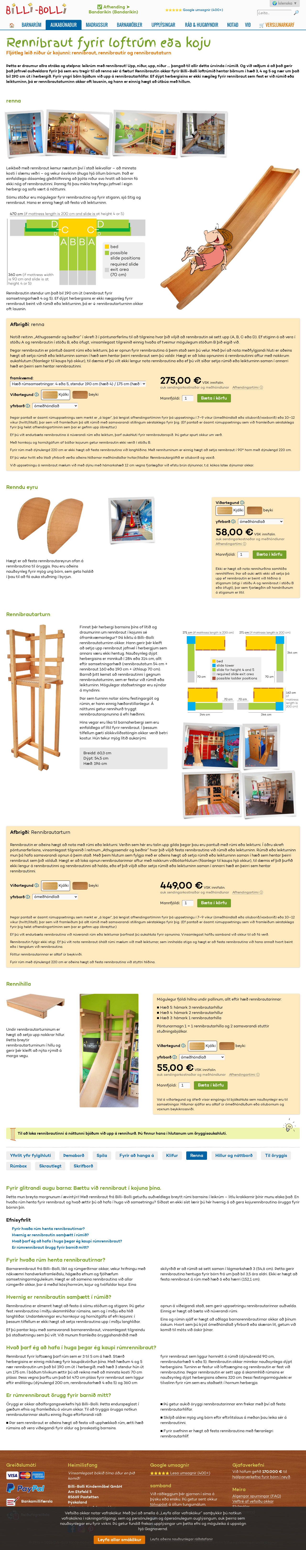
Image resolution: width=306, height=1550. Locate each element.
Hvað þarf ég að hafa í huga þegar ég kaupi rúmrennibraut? (67, 1241)
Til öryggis (276, 1155)
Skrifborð (83, 1166)
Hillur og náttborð (234, 1155)
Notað (232, 25)
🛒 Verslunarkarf (276, 25)
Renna (196, 1155)
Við (248, 25)
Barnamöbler (129, 25)
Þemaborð (73, 1155)
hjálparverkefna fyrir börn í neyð (261, 1477)
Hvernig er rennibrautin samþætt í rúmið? (50, 1235)
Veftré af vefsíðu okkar (253, 1501)
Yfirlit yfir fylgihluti (30, 1155)
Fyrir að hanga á (137, 1155)
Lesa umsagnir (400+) (180, 1473)
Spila (102, 1155)
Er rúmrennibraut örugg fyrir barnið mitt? (50, 1247)
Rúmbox (18, 1166)
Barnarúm (31, 25)
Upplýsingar (163, 25)
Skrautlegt (50, 1166)
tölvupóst (159, 1504)
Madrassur (97, 25)
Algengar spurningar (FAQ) (256, 1496)
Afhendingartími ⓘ (247, 387)
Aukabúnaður (63, 25)
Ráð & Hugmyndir (201, 25)
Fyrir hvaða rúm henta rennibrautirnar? (48, 1228)
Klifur (172, 1155)
